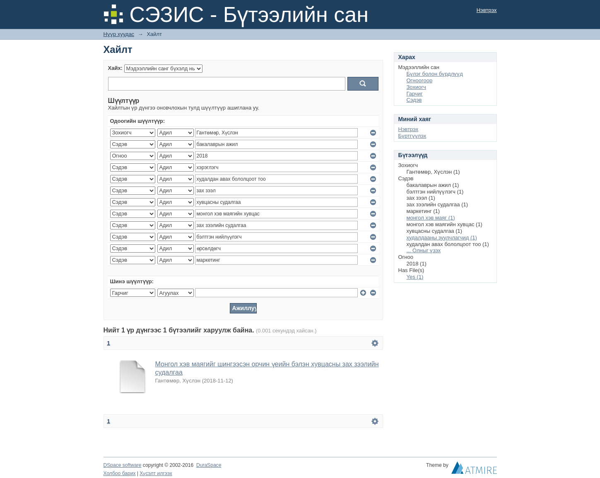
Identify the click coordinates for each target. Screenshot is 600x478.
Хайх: (115, 68)
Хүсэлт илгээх (156, 473)
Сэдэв (414, 100)
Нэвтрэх (487, 10)
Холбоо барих (120, 473)
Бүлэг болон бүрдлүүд (435, 74)
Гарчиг (415, 94)
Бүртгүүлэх (412, 136)
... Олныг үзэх (424, 250)
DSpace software (123, 465)
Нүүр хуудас (119, 34)
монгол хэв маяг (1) (431, 218)
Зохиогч (416, 87)
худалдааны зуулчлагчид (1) (442, 237)
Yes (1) (415, 277)
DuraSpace (208, 465)
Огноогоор (420, 80)
